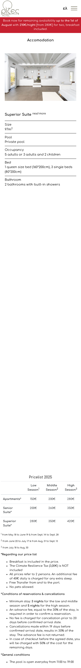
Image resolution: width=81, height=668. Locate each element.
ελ (65, 8)
